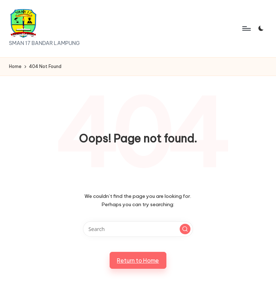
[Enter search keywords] (138, 229)
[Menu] (246, 28)
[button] (185, 229)
